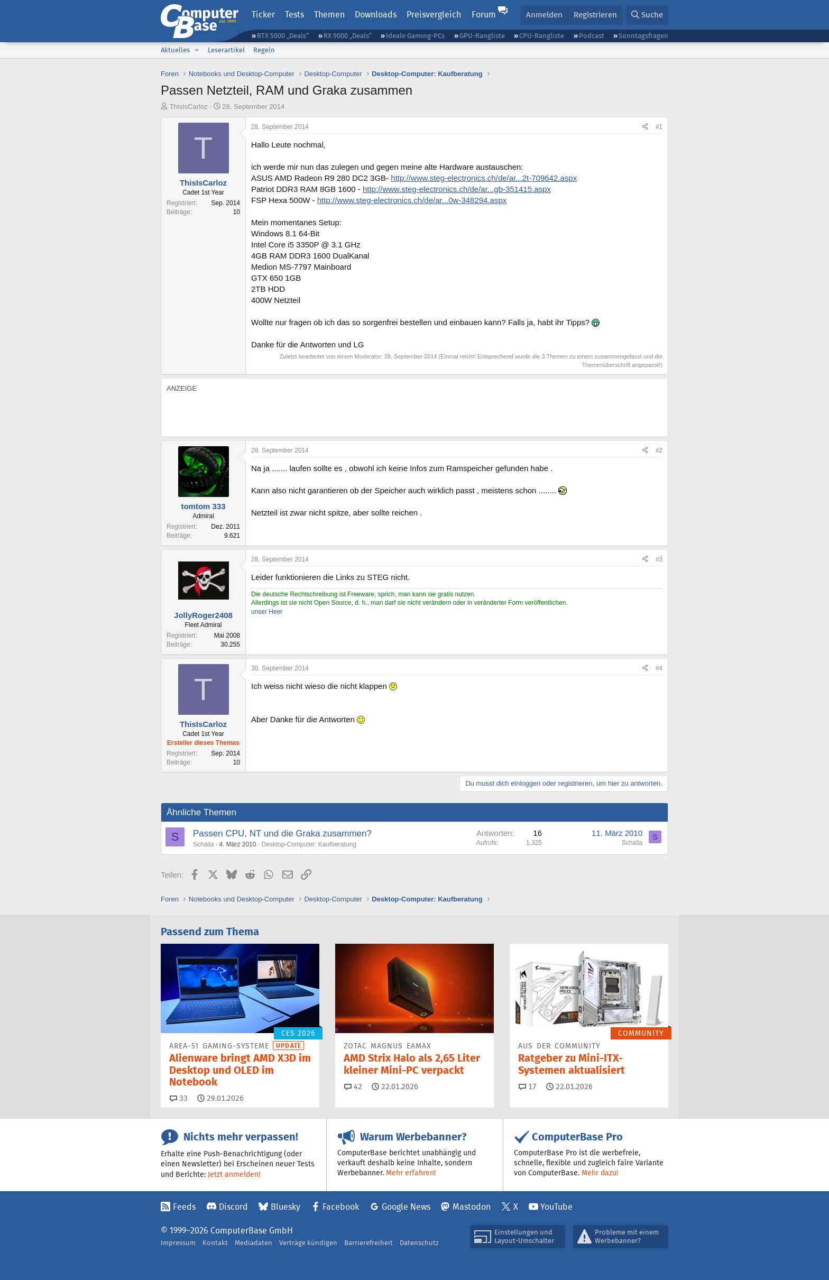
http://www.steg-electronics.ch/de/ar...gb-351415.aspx (457, 189)
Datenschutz (419, 1243)
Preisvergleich (434, 14)
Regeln (264, 50)
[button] (197, 50)
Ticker (263, 14)
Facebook (341, 1207)
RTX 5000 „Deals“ (283, 36)
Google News (406, 1207)
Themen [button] (329, 14)
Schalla (203, 844)
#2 (659, 450)
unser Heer (266, 611)
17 (528, 1086)
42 (353, 1086)
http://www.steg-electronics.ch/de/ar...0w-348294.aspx (412, 200)
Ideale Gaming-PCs (415, 36)
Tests (294, 14)
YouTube (556, 1207)
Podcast (591, 36)
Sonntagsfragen (643, 36)
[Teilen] (645, 127)
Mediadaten (253, 1243)
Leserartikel (226, 50)
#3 (659, 559)
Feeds (184, 1207)
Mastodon (472, 1207)
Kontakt (215, 1243)
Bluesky (285, 1207)
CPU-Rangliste (541, 36)
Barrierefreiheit (368, 1243)
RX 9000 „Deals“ (348, 36)
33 (179, 1098)
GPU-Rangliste (482, 36)
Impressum (178, 1243)
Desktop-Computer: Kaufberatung (308, 844)
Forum (484, 14)
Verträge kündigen (308, 1243)
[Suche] (647, 15)
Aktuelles (175, 50)
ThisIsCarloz (189, 106)
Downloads (376, 14)
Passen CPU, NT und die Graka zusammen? (282, 833)
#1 (659, 127)
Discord (233, 1207)
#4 (659, 668)
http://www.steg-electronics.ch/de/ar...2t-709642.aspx (484, 177)
